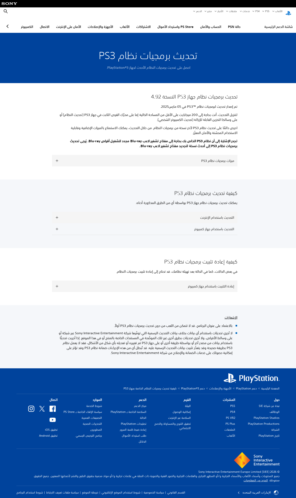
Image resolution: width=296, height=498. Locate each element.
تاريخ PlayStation (269, 432)
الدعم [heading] (142, 396)
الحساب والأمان (228, 23)
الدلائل (142, 438)
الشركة (275, 426)
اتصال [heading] (54, 396)
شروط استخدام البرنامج (29, 488)
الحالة (143, 414)
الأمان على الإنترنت (86, 23)
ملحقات (233, 11)
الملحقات (229, 426)
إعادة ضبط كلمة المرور (133, 426)
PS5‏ (267, 11)
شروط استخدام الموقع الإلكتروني (121, 488)
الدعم (199, 11)
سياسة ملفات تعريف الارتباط (62, 488)
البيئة (188, 402)
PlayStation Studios (267, 414)
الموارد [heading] (97, 396)
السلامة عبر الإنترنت (179, 414)
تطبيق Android (48, 432)
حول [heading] (277, 396)
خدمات (246, 11)
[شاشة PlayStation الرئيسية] (288, 11)
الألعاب (278, 11)
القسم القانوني (176, 488)
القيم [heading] (187, 396)
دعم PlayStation (246, 384)
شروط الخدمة (94, 402)
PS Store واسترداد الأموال (193, 23)
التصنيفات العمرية (92, 414)
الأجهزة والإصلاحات (118, 23)
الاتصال (62, 23)
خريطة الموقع (90, 488)
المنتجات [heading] (229, 396)
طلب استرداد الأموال (134, 432)
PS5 (232, 402)
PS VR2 (230, 414)
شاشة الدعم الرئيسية (278, 23)
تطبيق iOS (51, 426)
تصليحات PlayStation (133, 420)
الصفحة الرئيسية (270, 384)
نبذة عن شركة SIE (269, 402)
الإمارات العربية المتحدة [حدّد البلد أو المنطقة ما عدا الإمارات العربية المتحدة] (258, 488)
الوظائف (275, 408)
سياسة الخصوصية (154, 488)
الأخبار (220, 11)
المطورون (96, 426)
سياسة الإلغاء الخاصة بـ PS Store (83, 408)
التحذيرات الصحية (92, 420)
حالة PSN (252, 23)
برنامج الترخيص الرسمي (89, 432)
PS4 (257, 11)
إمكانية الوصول (182, 408)
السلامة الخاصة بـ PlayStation (128, 408)
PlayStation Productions (264, 420)
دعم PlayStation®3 (193, 384)
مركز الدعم (140, 402)
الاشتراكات (161, 23)
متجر (209, 11)
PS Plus (230, 420)
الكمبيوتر (45, 23)
